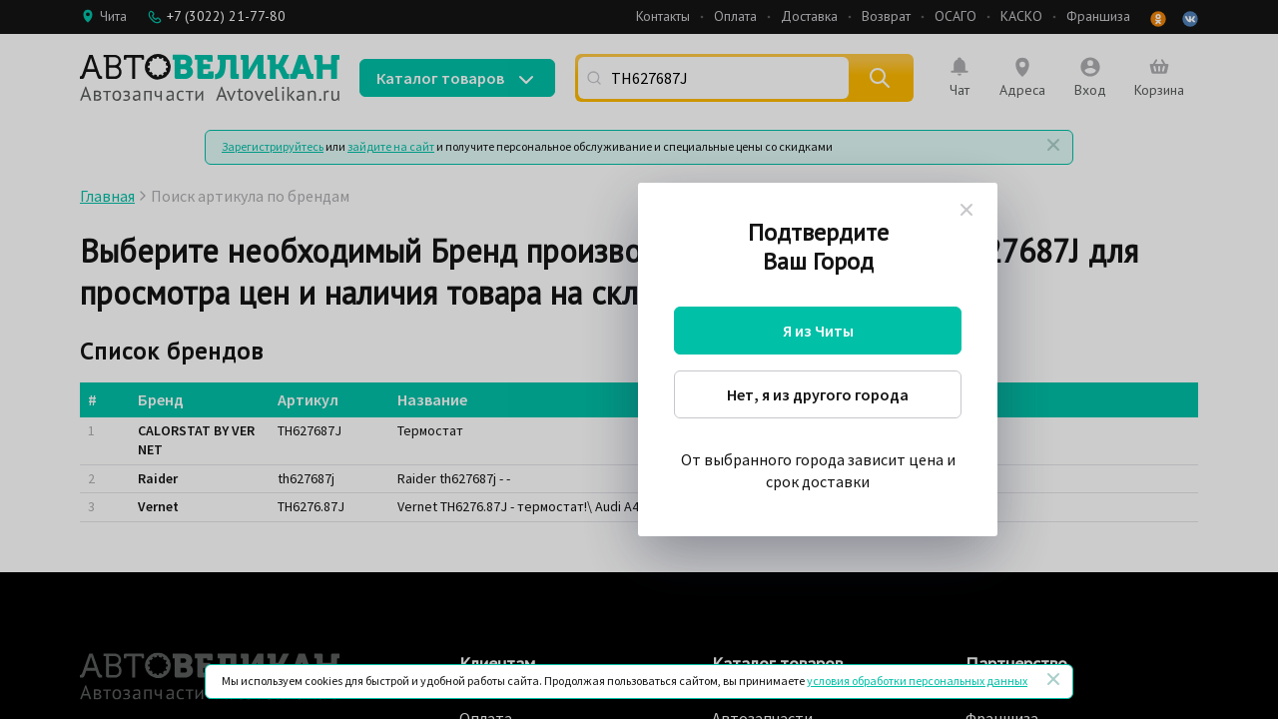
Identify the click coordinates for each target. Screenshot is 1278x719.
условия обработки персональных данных (917, 680)
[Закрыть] (1053, 679)
